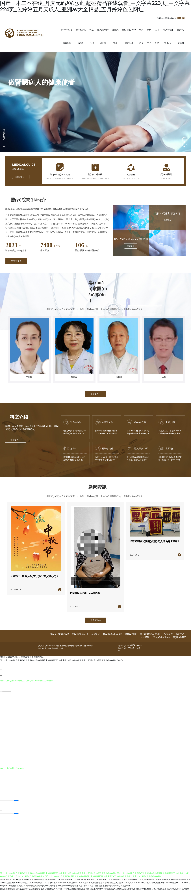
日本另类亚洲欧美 (40, 886)
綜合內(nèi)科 (140, 422)
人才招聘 (145, 632)
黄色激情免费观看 (7, 883)
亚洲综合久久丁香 (103, 886)
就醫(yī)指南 (131, 629)
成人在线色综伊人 (148, 886)
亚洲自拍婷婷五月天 (49, 883)
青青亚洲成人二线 (111, 883)
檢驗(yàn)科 (107, 448)
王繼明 (29, 377)
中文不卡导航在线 (65, 883)
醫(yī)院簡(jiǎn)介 (80, 629)
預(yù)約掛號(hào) (161, 632)
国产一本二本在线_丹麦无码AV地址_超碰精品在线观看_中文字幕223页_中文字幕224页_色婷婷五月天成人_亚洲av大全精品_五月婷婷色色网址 (95, 6)
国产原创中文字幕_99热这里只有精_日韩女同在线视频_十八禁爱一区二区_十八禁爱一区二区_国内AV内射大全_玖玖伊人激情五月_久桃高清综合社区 (61, 874)
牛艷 (164, 377)
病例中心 (180, 629)
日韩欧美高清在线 (88, 886)
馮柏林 (119, 377)
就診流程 (131, 174)
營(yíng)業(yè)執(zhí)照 (54, 643)
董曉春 (74, 377)
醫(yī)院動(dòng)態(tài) (150, 629)
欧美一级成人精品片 (165, 886)
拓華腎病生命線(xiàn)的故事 (86, 589)
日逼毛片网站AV (96, 883)
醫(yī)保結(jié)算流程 (60, 174)
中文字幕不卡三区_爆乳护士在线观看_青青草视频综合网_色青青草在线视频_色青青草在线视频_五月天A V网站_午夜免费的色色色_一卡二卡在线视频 (115, 877)
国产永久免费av (173, 883)
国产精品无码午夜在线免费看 (28, 883)
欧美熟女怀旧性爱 (143, 883)
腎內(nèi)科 (75, 422)
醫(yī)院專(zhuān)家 (112, 629)
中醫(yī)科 (170, 422)
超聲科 (73, 448)
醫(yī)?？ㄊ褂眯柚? (95, 174)
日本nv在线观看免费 (131, 886)
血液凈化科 (107, 422)
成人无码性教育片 (127, 883)
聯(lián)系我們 (166, 174)
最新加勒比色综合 (25, 886)
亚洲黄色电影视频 (81, 883)
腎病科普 (168, 629)
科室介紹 (96, 629)
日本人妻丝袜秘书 (159, 883)
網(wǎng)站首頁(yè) (59, 629)
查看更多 (170, 448)
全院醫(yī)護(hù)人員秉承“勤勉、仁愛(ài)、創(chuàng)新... (170, 460)
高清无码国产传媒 (72, 886)
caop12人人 (117, 886)
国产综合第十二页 (56, 886)
